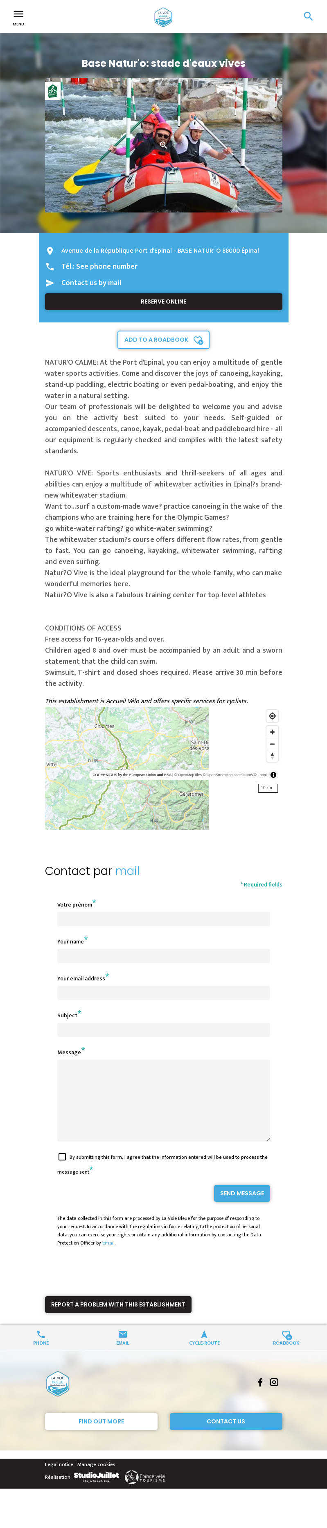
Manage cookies (96, 1479)
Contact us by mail (91, 283)
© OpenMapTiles (188, 775)
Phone (41, 1357)
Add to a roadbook (156, 340)
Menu (18, 17)
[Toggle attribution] (273, 775)
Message (69, 1052)
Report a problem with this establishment (118, 1319)
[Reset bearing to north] (272, 756)
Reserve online (163, 301)
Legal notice (59, 1479)
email (108, 1258)
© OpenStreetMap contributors (228, 775)
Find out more (101, 1436)
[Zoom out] (272, 744)
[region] (163, 768)
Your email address (81, 978)
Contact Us (226, 1436)
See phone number (107, 266)
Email (122, 1357)
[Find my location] (272, 716)
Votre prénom (74, 904)
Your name (70, 941)
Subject (67, 1015)
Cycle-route (204, 1357)
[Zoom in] (272, 732)
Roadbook (286, 1357)
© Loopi (260, 775)
